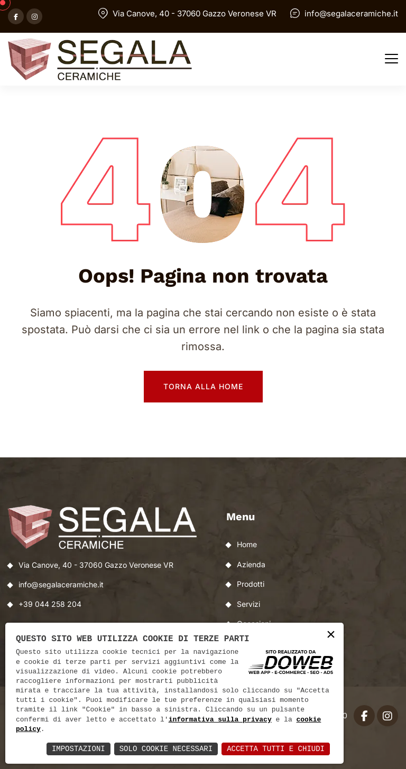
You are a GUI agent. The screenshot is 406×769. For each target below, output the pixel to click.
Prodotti (250, 583)
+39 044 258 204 (50, 603)
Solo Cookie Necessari (166, 749)
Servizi (248, 603)
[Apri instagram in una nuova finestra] (34, 16)
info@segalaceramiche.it (351, 13)
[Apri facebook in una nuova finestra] (16, 16)
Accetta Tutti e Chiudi (276, 749)
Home (247, 544)
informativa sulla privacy (220, 720)
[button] (391, 59)
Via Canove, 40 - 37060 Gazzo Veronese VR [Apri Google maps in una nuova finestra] (194, 13)
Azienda (251, 564)
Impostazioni (78, 749)
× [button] (331, 635)
